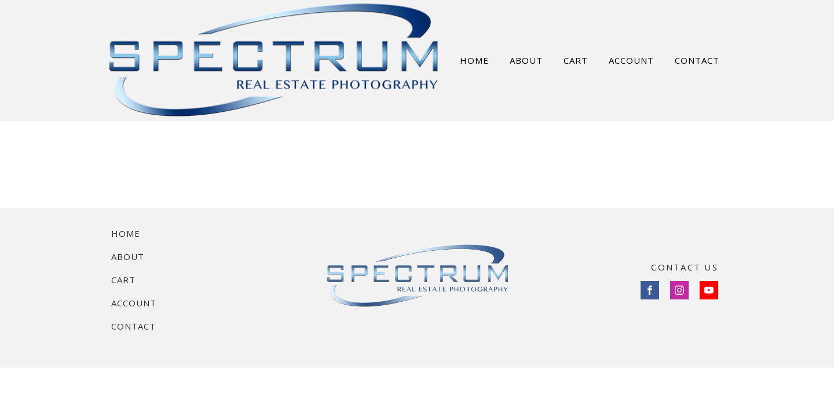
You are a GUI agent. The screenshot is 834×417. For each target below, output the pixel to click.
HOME (474, 60)
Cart (123, 280)
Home (125, 233)
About (127, 256)
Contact (133, 326)
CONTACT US (684, 267)
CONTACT (697, 60)
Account (133, 303)
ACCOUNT (631, 60)
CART (576, 60)
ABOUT (526, 60)
